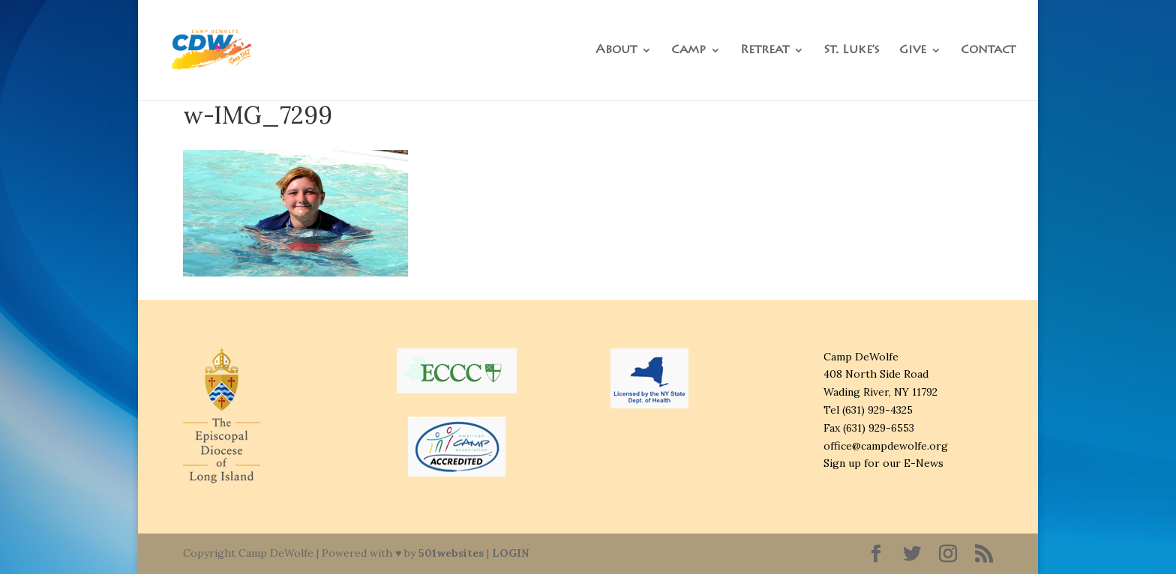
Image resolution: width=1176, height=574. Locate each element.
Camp (688, 50)
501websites (451, 553)
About (616, 50)
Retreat (764, 50)
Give (912, 50)
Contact (988, 50)
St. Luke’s (852, 50)
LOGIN (510, 553)
